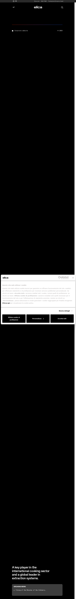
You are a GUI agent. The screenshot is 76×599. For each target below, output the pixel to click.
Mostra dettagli (64, 311)
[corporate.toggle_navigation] (14, 7)
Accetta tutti (62, 318)
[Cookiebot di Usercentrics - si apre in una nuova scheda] (60, 277)
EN (16, 1)
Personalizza (38, 318)
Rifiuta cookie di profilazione (14, 318)
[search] (62, 7)
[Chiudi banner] (73, 277)
